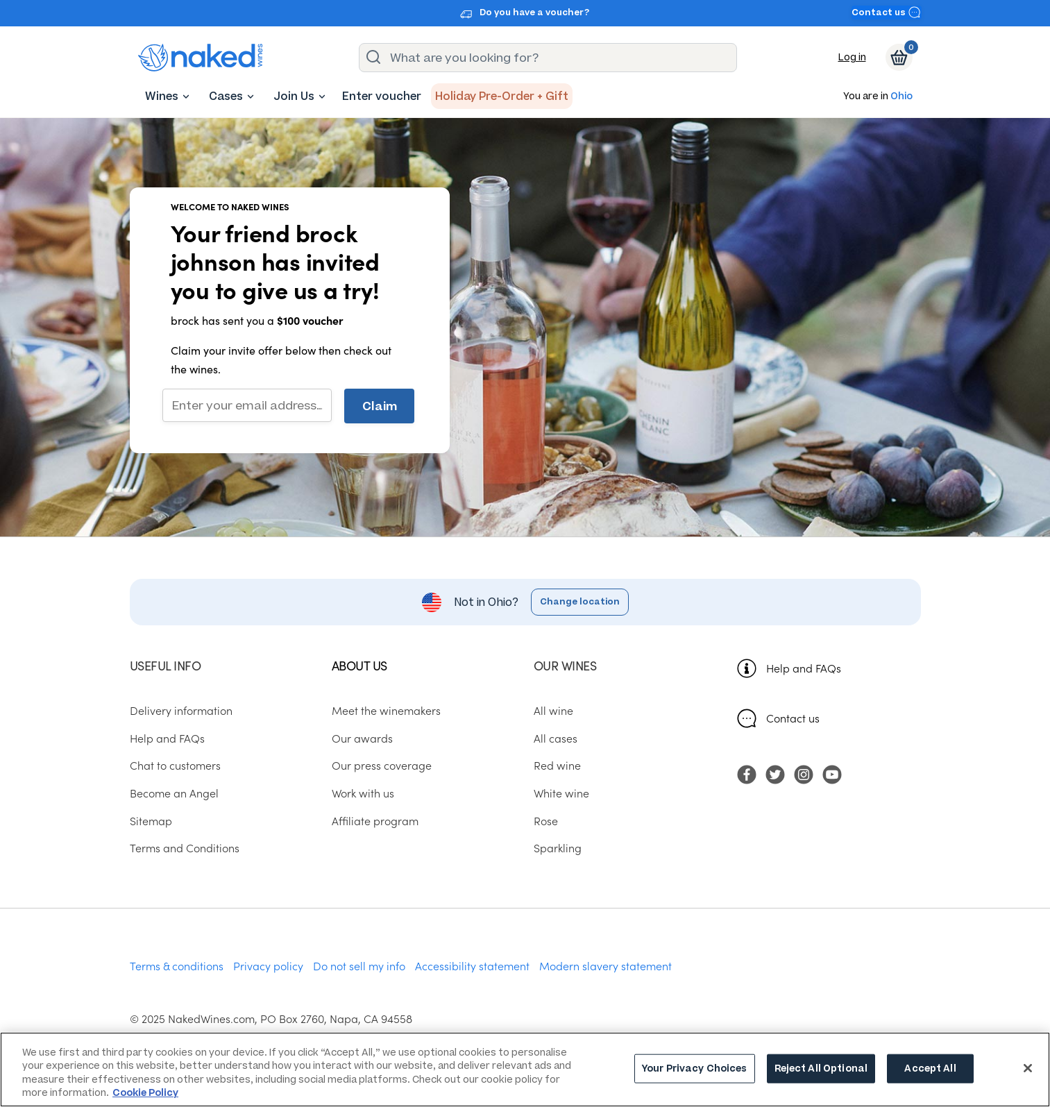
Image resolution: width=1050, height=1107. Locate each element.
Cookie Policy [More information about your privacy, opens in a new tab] (145, 1093)
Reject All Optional (820, 1068)
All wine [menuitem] (553, 710)
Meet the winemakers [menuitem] (386, 710)
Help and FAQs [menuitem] (167, 737)
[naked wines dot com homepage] (200, 57)
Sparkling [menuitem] (558, 847)
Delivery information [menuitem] (181, 710)
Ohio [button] (901, 97)
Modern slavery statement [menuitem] (605, 965)
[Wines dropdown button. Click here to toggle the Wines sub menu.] (186, 96)
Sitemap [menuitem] (151, 820)
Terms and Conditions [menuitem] (184, 847)
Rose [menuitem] (546, 820)
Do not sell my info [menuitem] (359, 965)
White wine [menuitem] (561, 792)
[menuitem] (161, 96)
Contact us (886, 12)
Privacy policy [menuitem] (268, 965)
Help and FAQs (803, 667)
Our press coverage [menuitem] (382, 764)
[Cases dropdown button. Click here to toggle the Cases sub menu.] (250, 96)
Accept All (930, 1068)
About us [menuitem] (359, 665)
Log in (852, 57)
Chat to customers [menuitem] (175, 764)
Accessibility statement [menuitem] (472, 965)
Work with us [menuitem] (363, 792)
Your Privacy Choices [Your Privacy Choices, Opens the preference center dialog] (694, 1068)
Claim (379, 406)
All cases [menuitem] (555, 737)
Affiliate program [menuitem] (375, 820)
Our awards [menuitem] (362, 737)
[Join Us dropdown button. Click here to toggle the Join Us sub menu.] (322, 96)
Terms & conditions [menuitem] (176, 965)
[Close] (1028, 1068)
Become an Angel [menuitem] (174, 792)
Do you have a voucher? (534, 12)
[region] (525, 1069)
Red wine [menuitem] (557, 764)
